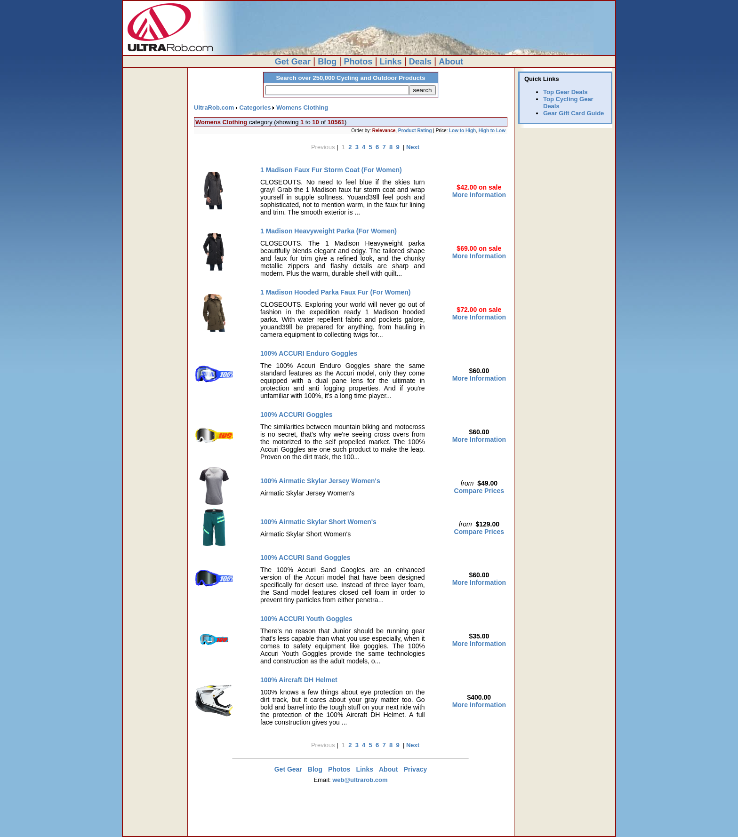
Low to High (462, 130)
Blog (327, 61)
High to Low (492, 130)
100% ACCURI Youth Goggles (306, 618)
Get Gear (293, 61)
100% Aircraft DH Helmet (298, 680)
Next (412, 147)
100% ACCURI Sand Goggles (305, 557)
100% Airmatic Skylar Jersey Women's (320, 481)
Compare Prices (479, 490)
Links (391, 61)
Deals (420, 61)
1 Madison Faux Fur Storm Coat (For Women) (331, 170)
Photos (358, 61)
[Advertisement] (351, 817)
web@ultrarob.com (359, 779)
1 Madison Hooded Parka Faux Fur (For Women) (335, 292)
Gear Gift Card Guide (573, 113)
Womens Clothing (302, 107)
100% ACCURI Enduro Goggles (308, 353)
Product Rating (415, 130)
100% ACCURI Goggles (296, 414)
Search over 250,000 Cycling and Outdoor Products (350, 77)
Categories (255, 107)
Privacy (415, 769)
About (451, 61)
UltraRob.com (214, 107)
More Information (479, 195)
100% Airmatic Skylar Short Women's (318, 522)
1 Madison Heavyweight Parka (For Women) (328, 231)
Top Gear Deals (565, 92)
